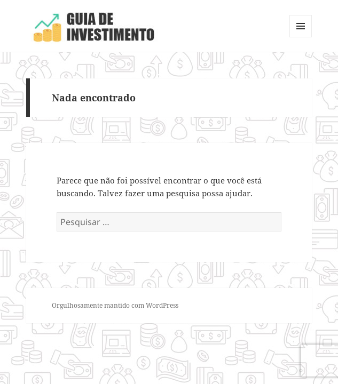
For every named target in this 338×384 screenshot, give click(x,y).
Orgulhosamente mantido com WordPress (115, 305)
